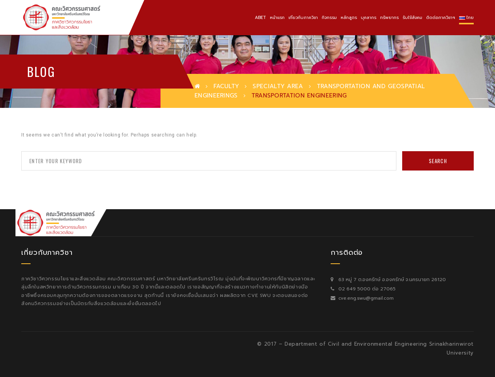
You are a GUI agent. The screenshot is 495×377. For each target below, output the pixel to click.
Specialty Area (278, 86)
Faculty (226, 86)
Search (438, 161)
